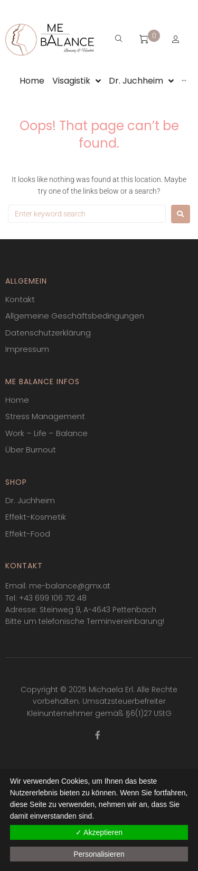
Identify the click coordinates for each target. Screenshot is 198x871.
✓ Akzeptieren (99, 832)
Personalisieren (99, 854)
